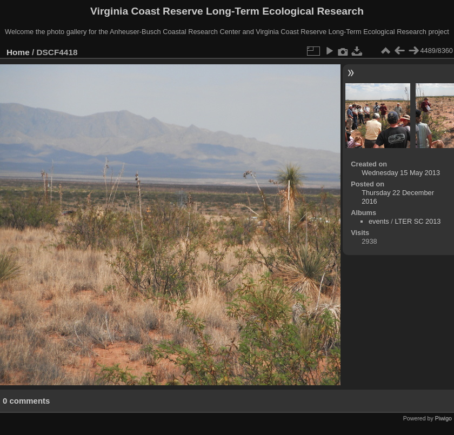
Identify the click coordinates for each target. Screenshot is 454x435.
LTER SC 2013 (417, 221)
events (379, 221)
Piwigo (443, 418)
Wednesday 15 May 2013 (401, 173)
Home (18, 52)
